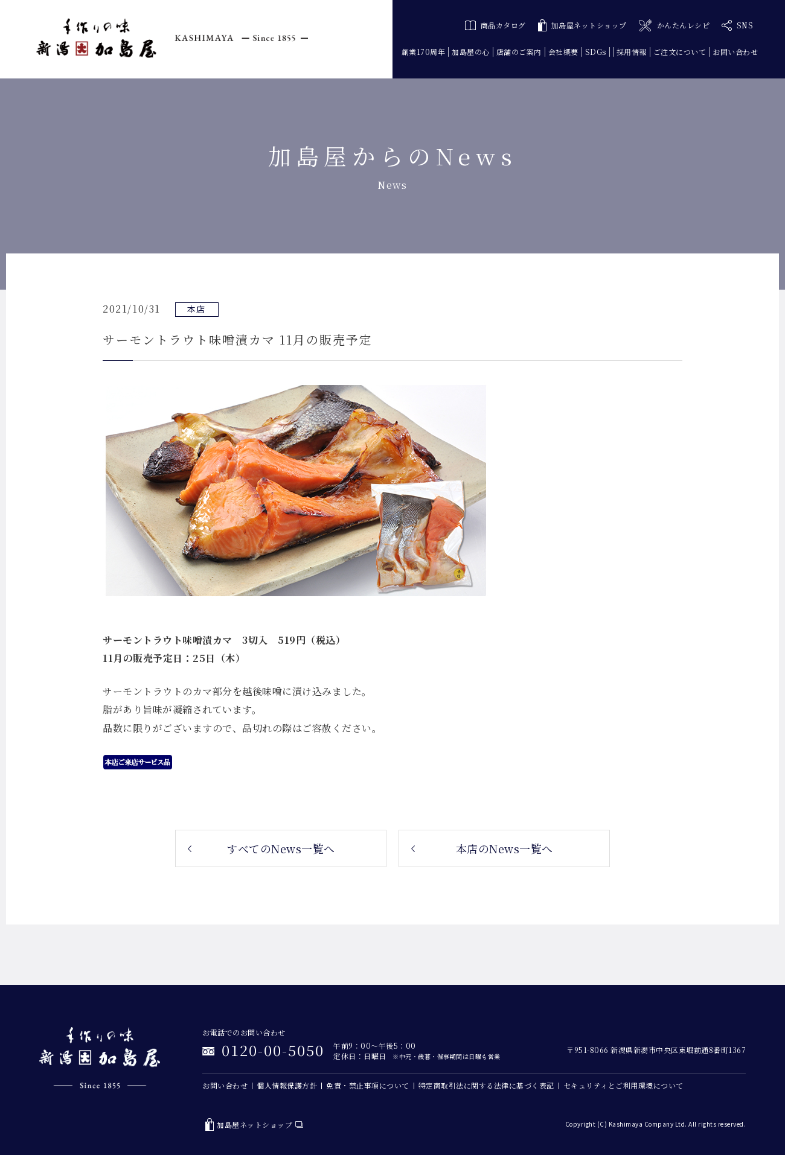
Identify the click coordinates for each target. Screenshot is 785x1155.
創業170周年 (424, 51)
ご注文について (679, 51)
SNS (737, 25)
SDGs (595, 51)
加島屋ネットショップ (582, 25)
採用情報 (632, 51)
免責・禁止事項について (367, 1085)
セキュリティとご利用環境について (623, 1085)
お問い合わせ (735, 51)
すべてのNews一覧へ (280, 848)
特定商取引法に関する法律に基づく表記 (486, 1085)
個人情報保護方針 (287, 1085)
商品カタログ (495, 25)
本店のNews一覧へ (504, 848)
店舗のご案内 (519, 51)
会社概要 (563, 51)
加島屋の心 (471, 51)
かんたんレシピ (674, 25)
